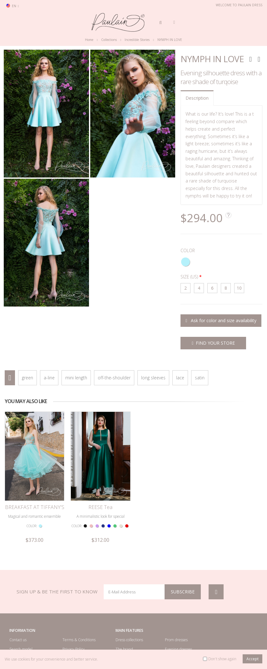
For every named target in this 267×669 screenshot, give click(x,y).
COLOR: (32, 496)
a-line (49, 378)
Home (89, 39)
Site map (69, 629)
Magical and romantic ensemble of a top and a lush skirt (34, 489)
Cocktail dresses (178, 629)
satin (200, 378)
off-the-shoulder (114, 378)
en (12, 6)
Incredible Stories (137, 39)
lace (180, 378)
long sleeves (153, 378)
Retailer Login (20, 629)
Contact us (18, 610)
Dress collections (129, 610)
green (27, 378)
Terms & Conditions (79, 610)
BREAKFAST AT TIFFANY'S (34, 477)
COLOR (187, 250)
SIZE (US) (189, 277)
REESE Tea (100, 477)
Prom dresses (176, 610)
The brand (124, 619)
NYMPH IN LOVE (169, 39)
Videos (121, 629)
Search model (20, 619)
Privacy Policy (73, 619)
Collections (109, 39)
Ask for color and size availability (220, 320)
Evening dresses (178, 619)
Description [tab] (197, 98)
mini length (76, 378)
